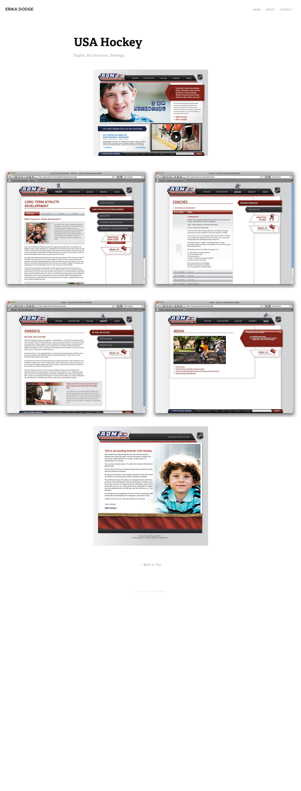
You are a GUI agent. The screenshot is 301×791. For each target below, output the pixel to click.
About (270, 10)
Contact (286, 10)
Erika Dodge (19, 9)
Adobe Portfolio (157, 591)
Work (257, 10)
